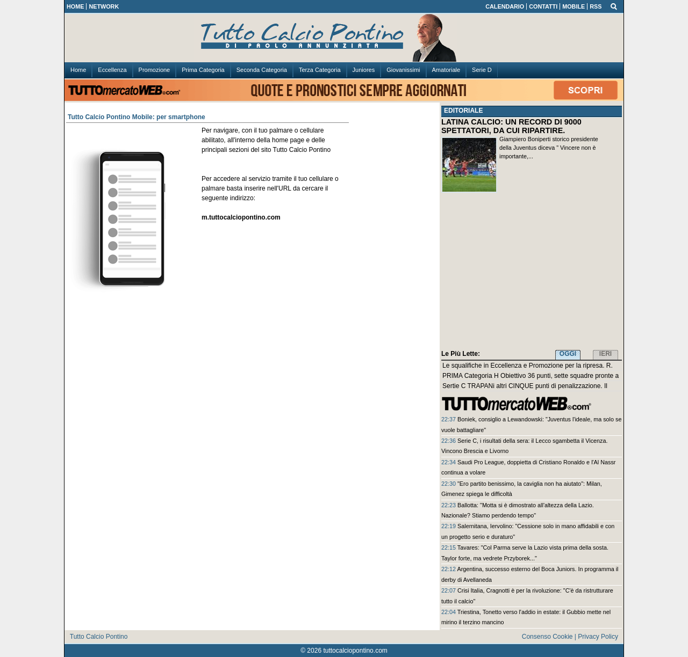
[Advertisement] (531, 273)
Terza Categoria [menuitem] (320, 70)
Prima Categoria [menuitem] (203, 70)
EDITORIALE (463, 110)
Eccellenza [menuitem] (112, 70)
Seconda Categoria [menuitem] (261, 70)
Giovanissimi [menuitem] (403, 70)
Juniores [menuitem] (364, 70)
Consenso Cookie (547, 636)
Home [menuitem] (78, 70)
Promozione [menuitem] (154, 70)
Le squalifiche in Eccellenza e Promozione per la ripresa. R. (527, 365)
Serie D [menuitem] (482, 70)
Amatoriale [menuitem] (446, 70)
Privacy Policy (598, 636)
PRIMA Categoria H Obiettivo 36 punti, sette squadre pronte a (530, 375)
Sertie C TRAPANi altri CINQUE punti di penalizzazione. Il (524, 386)
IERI (605, 353)
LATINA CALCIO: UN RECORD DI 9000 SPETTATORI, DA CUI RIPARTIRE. (511, 126)
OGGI (568, 353)
